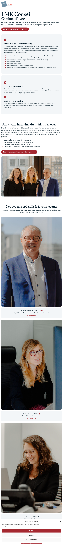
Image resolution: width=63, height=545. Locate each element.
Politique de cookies (25, 543)
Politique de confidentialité (36, 543)
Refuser (31, 535)
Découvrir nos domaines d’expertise (15, 29)
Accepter (31, 530)
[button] (60, 521)
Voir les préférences (31, 539)
